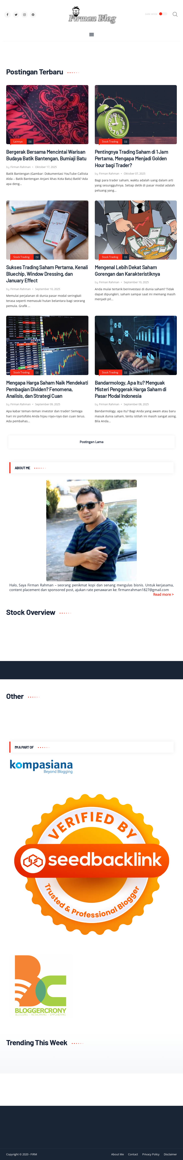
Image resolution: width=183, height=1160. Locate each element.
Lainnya (18, 142)
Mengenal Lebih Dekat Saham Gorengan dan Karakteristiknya (127, 270)
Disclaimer (170, 1154)
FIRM (33, 1154)
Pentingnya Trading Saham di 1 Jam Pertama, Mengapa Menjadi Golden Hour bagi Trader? (131, 158)
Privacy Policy (151, 1154)
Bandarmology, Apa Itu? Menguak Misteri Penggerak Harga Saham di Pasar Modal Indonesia (130, 389)
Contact (133, 1154)
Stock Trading (110, 142)
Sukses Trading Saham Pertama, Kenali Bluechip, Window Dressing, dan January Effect (47, 273)
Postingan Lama (91, 442)
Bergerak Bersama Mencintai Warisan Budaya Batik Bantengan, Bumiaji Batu (46, 155)
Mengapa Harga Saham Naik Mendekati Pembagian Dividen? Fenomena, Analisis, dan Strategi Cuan (47, 389)
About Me (117, 1154)
